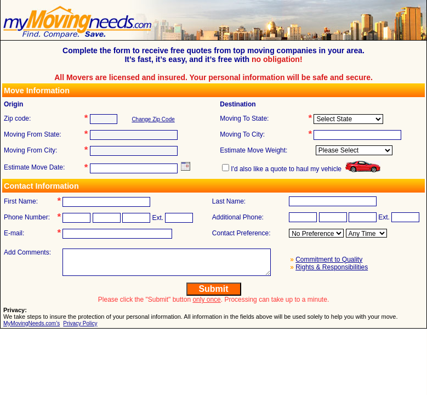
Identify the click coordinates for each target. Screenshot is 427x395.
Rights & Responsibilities (331, 267)
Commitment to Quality (328, 259)
